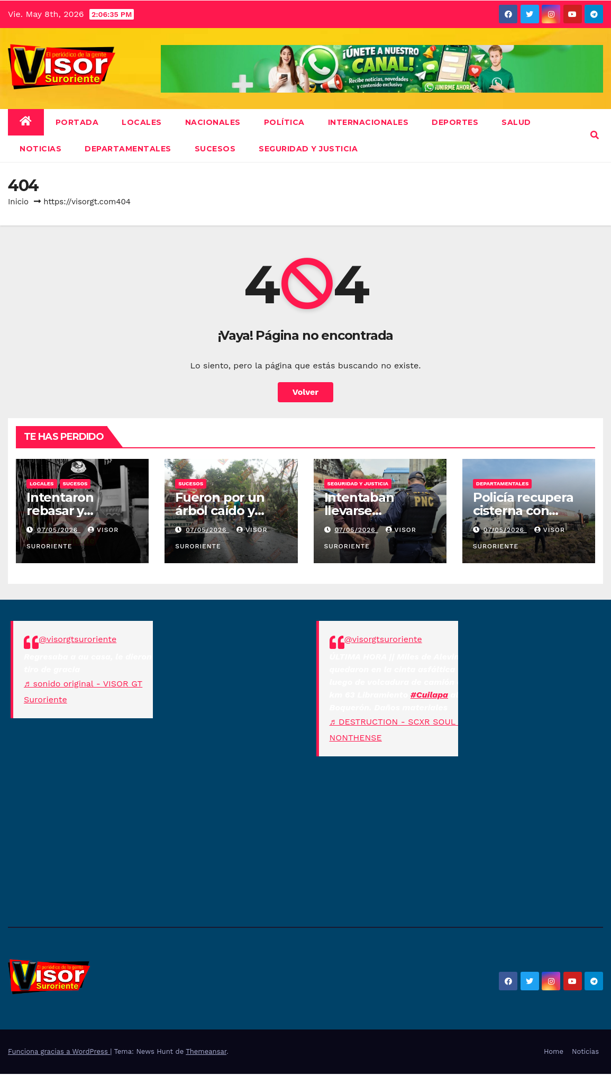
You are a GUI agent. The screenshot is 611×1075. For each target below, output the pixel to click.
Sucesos (215, 148)
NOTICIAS (40, 148)
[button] (594, 135)
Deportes (455, 122)
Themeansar (206, 1051)
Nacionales (213, 122)
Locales (142, 122)
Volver (306, 392)
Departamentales (128, 148)
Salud (516, 122)
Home (553, 1051)
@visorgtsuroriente (77, 639)
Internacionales (368, 122)
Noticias (585, 1051)
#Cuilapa (429, 695)
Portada (77, 122)
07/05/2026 (58, 530)
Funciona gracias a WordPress (59, 1051)
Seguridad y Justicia (308, 148)
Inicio (18, 201)
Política (284, 122)
